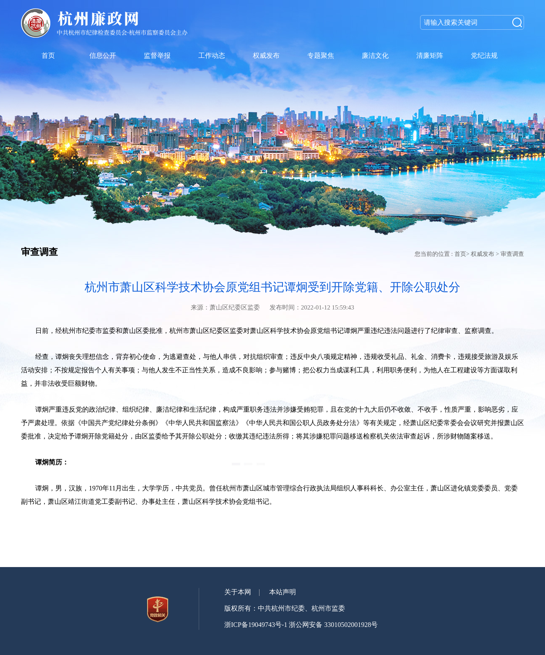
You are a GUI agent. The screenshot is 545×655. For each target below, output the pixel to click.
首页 (460, 254)
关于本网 (237, 592)
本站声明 (282, 592)
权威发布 (482, 254)
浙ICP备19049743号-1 (255, 624)
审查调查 (512, 254)
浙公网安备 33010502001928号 (333, 624)
